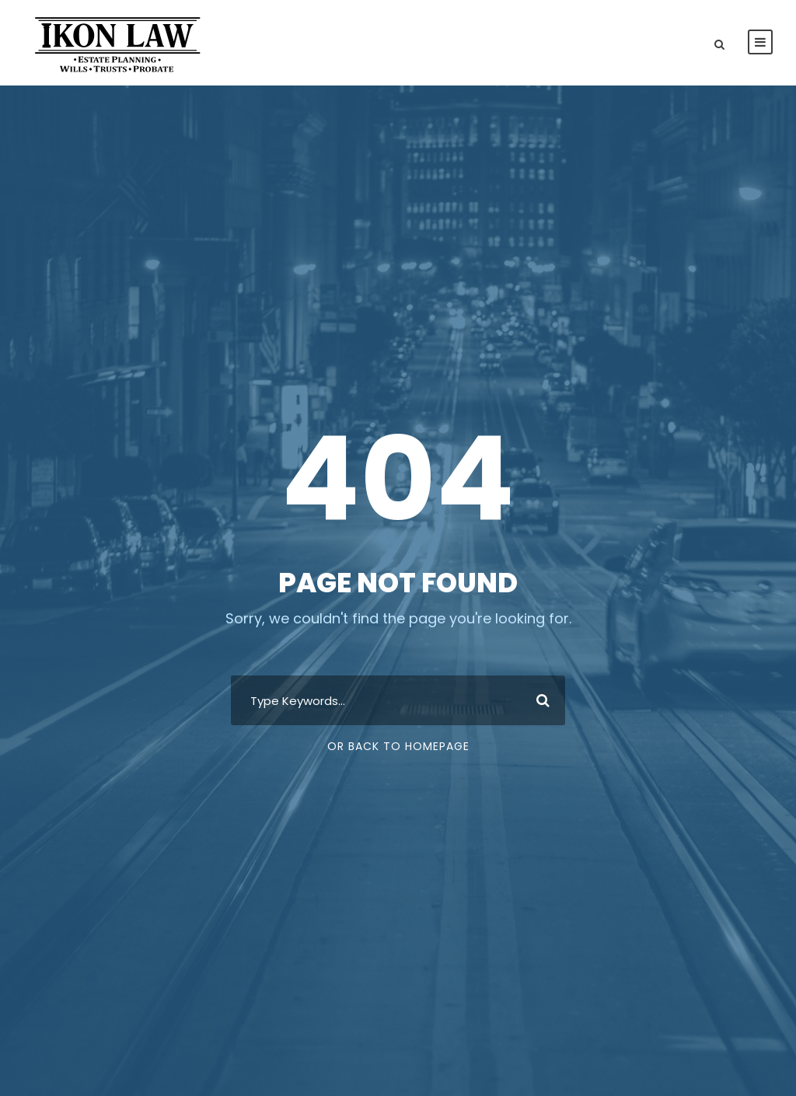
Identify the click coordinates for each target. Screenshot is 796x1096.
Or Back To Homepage (398, 746)
